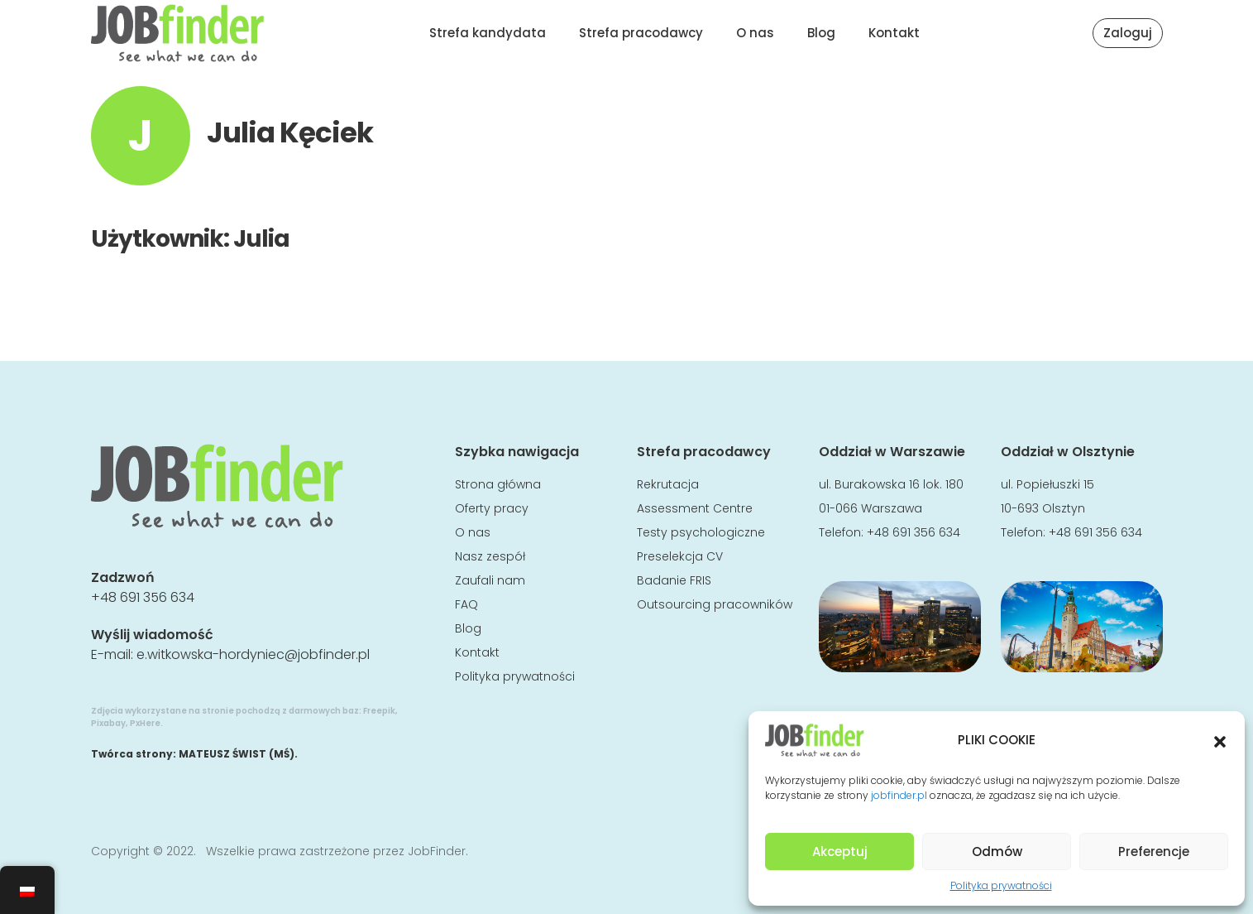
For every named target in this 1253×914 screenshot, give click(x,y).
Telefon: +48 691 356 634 (889, 532)
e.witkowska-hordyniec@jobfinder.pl (253, 654)
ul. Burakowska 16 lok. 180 (891, 484)
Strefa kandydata (487, 32)
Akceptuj (840, 851)
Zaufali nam (490, 580)
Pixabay (108, 723)
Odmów (997, 851)
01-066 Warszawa (870, 508)
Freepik (379, 711)
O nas (755, 32)
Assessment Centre (695, 508)
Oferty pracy (491, 508)
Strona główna (498, 484)
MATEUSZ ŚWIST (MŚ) (236, 754)
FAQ (466, 604)
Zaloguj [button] (1127, 32)
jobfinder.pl (899, 795)
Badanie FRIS (674, 580)
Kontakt (894, 32)
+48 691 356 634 (142, 597)
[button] (1220, 740)
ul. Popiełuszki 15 (1047, 484)
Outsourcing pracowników (714, 604)
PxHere (145, 723)
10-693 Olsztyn (1043, 508)
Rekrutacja (668, 484)
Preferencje (1153, 851)
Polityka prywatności (1001, 885)
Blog (821, 32)
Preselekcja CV (680, 556)
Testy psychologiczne (701, 532)
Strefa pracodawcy (641, 32)
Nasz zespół (490, 556)
